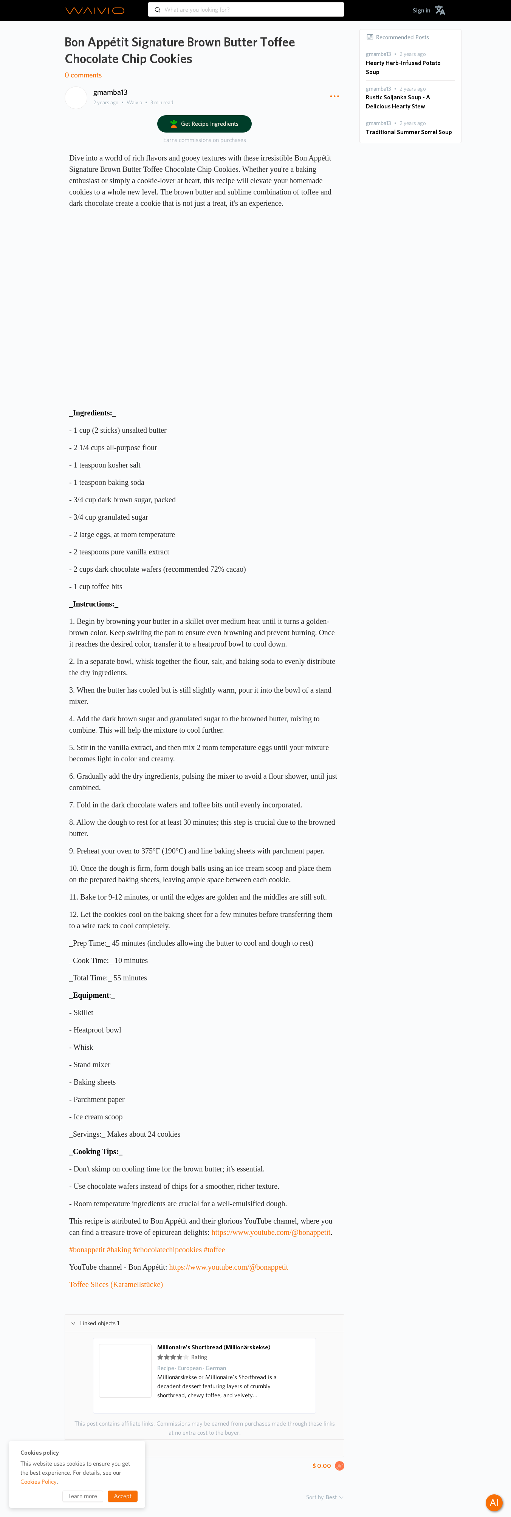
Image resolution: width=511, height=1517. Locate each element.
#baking (119, 1249)
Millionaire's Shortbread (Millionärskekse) (214, 1347)
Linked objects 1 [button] (95, 1323)
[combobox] (246, 6)
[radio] (160, 1357)
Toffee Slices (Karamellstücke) (116, 1284)
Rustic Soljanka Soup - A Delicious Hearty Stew (398, 101)
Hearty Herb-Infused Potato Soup (403, 67)
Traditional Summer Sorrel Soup (409, 132)
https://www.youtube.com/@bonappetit (271, 1232)
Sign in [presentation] (421, 10)
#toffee (214, 1249)
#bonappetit (87, 1249)
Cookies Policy (38, 1482)
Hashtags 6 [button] (89, 1448)
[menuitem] (422, 10)
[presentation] (378, 54)
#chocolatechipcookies (167, 1249)
